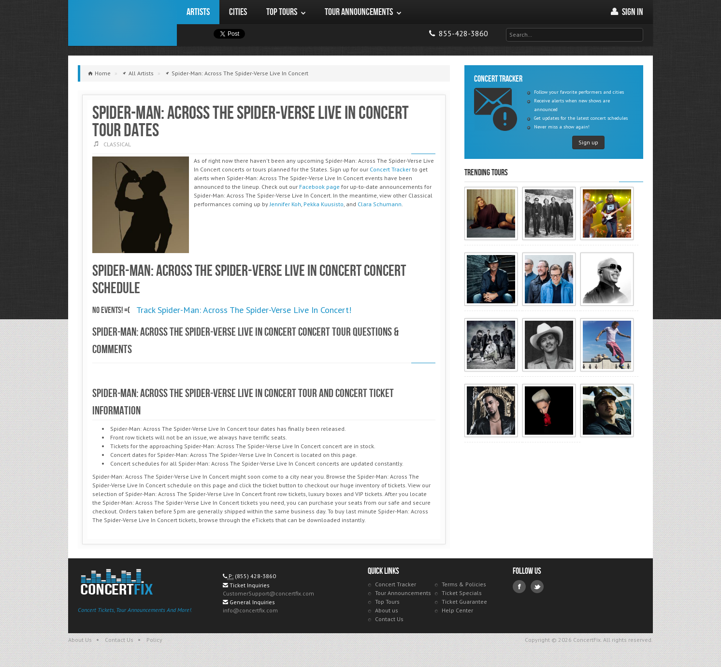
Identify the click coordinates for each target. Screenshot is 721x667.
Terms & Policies (464, 584)
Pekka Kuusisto (323, 204)
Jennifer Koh (285, 204)
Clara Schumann (380, 204)
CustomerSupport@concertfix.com (268, 593)
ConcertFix (122, 23)
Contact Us (389, 619)
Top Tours (387, 601)
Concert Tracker (390, 169)
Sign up (588, 142)
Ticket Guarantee (464, 601)
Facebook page (319, 186)
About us (386, 610)
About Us (80, 639)
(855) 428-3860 (255, 576)
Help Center (457, 610)
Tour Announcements (403, 592)
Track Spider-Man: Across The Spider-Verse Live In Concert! (243, 309)
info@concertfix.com (250, 610)
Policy (154, 639)
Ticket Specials (462, 592)
